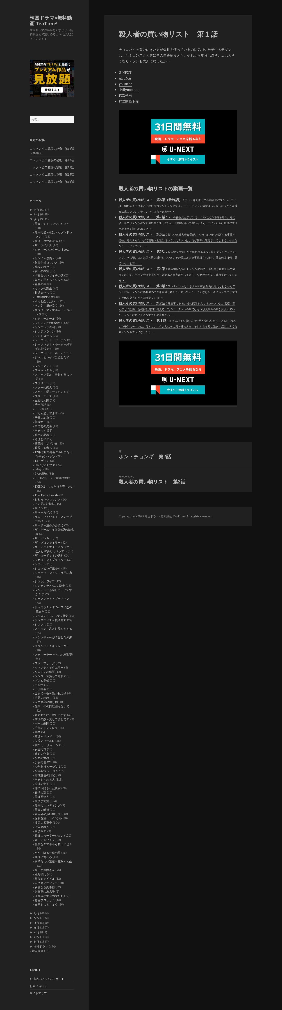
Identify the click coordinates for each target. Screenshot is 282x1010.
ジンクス (40, 624)
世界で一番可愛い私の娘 (50, 693)
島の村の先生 (43, 426)
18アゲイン (42, 461)
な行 (36, 918)
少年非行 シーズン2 (47, 771)
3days (39, 469)
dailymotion (129, 89)
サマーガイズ (43, 512)
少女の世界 (42, 758)
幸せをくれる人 (45, 779)
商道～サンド (45, 736)
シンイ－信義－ (45, 258)
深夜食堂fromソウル (48, 818)
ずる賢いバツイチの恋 (49, 275)
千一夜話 (40, 405)
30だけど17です (45, 465)
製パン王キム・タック (49, 280)
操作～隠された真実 (48, 788)
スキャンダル (43, 370)
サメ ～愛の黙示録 (46, 241)
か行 (36, 214)
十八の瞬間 (42, 723)
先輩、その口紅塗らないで (52, 706)
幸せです (40, 430)
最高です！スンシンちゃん (52, 224)
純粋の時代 (42, 267)
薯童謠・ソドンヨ (46, 443)
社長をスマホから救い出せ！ (53, 844)
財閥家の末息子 (45, 891)
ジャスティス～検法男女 (50, 620)
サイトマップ (38, 993)
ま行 (36, 927)
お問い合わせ (38, 986)
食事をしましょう (46, 904)
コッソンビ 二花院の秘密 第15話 (52, 174)
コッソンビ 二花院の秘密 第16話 (52, 167)
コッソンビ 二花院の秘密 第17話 (52, 160)
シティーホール (45, 318)
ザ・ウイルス (43, 245)
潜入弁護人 (42, 827)
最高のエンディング (48, 805)
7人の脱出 (41, 474)
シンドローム (43, 336)
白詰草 (39, 831)
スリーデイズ (43, 396)
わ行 (36, 942)
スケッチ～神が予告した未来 (53, 637)
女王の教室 (42, 271)
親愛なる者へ (43, 448)
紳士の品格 (42, 435)
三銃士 (39, 685)
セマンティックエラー (49, 667)
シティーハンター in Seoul (52, 250)
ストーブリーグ (45, 663)
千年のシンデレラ (46, 728)
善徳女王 (40, 422)
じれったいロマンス (48, 499)
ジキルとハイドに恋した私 (52, 357)
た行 (36, 913)
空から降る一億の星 (48, 853)
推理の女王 (42, 784)
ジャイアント (43, 366)
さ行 (36, 219)
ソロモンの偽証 (45, 672)
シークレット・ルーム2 (50, 353)
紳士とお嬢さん (45, 870)
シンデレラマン (45, 331)
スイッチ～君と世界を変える (53, 629)
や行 (36, 932)
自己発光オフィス (46, 883)
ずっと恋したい (46, 301)
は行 (36, 923)
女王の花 (40, 749)
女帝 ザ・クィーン (46, 745)
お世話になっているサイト (47, 979)
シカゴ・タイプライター (50, 560)
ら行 (36, 937)
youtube (125, 84)
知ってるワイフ (45, 840)
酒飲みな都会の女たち (49, 896)
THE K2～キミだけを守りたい (54, 486)
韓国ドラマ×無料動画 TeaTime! (51, 20)
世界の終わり (43, 698)
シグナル (40, 564)
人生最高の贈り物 (46, 702)
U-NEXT (125, 72)
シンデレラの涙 (45, 327)
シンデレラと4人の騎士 (50, 586)
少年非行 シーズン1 (47, 767)
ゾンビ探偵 (42, 680)
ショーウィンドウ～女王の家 (53, 573)
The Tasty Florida (47, 495)
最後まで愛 (42, 801)
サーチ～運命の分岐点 (49, 525)
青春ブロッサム (45, 900)
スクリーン (42, 383)
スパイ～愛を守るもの (49, 392)
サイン (39, 508)
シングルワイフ (45, 581)
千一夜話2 (41, 409)
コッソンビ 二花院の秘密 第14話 (52, 182)
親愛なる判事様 (45, 887)
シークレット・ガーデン (50, 340)
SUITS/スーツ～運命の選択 (52, 478)
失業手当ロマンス (46, 262)
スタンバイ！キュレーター (52, 646)
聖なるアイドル (45, 879)
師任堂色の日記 (45, 775)
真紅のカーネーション (49, 835)
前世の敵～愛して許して (50, 719)
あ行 (36, 210)
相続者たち (42, 293)
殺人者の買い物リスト (49, 814)
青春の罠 (40, 284)
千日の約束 (42, 418)
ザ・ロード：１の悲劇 (49, 555)
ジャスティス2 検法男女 (51, 616)
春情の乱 (40, 792)
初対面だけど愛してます (50, 715)
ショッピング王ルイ (48, 568)
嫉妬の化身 (42, 754)
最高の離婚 (42, 810)
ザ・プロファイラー (48, 542)
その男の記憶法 (45, 504)
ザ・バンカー (43, 538)
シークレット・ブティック (52, 599)
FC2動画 (125, 95)
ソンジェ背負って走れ (49, 676)
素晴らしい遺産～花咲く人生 (53, 861)
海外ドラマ (41, 946)
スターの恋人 (43, 387)
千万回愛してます (46, 413)
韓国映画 (37, 951)
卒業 (37, 732)
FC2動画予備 (129, 101)
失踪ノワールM (45, 741)
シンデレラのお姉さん (49, 323)
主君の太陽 (42, 400)
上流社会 (40, 689)
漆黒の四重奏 (43, 823)
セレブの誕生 (43, 288)
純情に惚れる (43, 857)
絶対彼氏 (40, 874)
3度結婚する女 (44, 297)
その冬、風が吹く (46, 306)
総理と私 (40, 439)
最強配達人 (42, 797)
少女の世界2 (43, 762)
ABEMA (125, 78)
